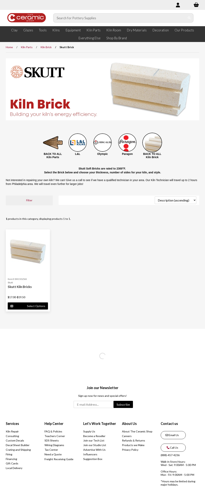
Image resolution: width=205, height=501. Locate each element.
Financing (11, 459)
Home (9, 47)
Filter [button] (29, 200)
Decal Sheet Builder (17, 445)
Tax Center (51, 449)
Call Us (172, 447)
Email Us (172, 435)
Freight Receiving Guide (59, 459)
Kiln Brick (46, 47)
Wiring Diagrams (54, 445)
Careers (127, 436)
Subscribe (123, 404)
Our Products (184, 30)
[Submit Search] (189, 18)
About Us (129, 423)
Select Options (27, 306)
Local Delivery (14, 468)
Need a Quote (53, 454)
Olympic (102, 153)
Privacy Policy (130, 449)
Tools (43, 30)
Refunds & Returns (133, 440)
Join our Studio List (94, 445)
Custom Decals (15, 440)
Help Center (54, 423)
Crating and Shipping (18, 449)
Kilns (56, 30)
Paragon (127, 153)
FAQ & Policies (53, 431)
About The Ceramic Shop (137, 431)
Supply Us (89, 431)
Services (12, 423)
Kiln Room (113, 30)
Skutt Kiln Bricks (20, 287)
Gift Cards (12, 463)
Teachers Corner (55, 436)
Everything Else (89, 38)
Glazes (28, 30)
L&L (77, 153)
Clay (14, 30)
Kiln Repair (12, 431)
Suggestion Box (92, 459)
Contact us (169, 423)
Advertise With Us (94, 449)
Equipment (73, 30)
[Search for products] (119, 18)
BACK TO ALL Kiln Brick (152, 155)
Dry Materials (137, 30)
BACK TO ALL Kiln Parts (53, 155)
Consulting (12, 436)
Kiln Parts (94, 30)
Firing (9, 454)
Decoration (160, 30)
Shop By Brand (116, 38)
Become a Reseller (94, 436)
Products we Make (133, 445)
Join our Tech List (93, 440)
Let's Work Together (99, 423)
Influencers (90, 454)
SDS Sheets (52, 440)
